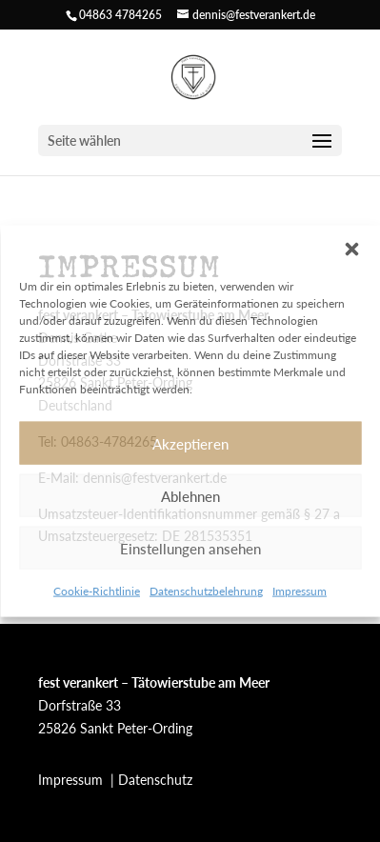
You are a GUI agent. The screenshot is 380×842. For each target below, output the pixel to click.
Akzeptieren (190, 442)
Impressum (299, 591)
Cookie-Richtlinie (96, 591)
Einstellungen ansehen (190, 547)
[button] (351, 249)
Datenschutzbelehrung (206, 591)
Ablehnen (190, 495)
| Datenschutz (151, 779)
